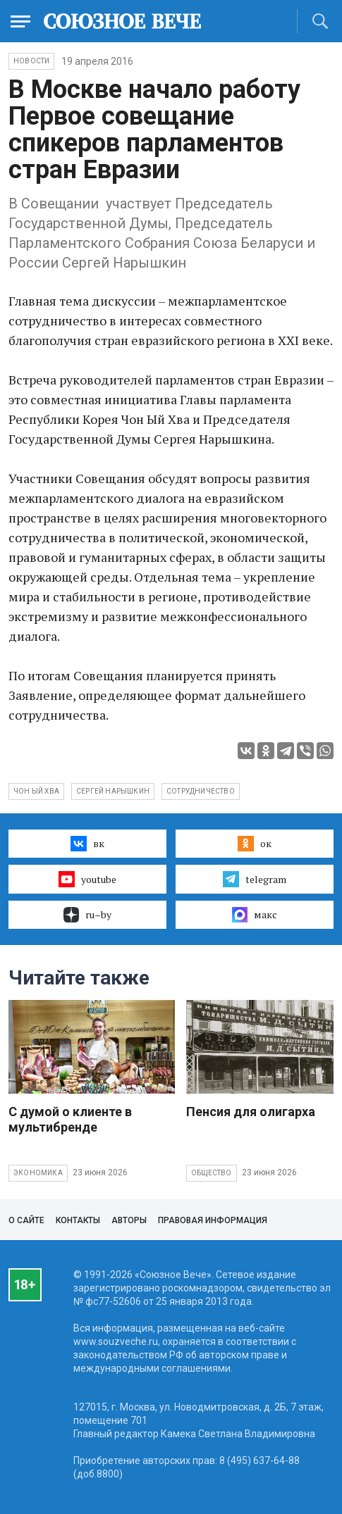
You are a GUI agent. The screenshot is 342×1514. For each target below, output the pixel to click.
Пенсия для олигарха (250, 1111)
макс (254, 914)
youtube (87, 879)
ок (254, 843)
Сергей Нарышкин (112, 791)
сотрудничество (200, 791)
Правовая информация (212, 1220)
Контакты (78, 1220)
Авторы (129, 1220)
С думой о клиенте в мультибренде (70, 1119)
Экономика (38, 1173)
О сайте (26, 1220)
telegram (254, 879)
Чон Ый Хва (36, 791)
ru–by (87, 914)
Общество (211, 1173)
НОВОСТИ (31, 61)
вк (87, 843)
